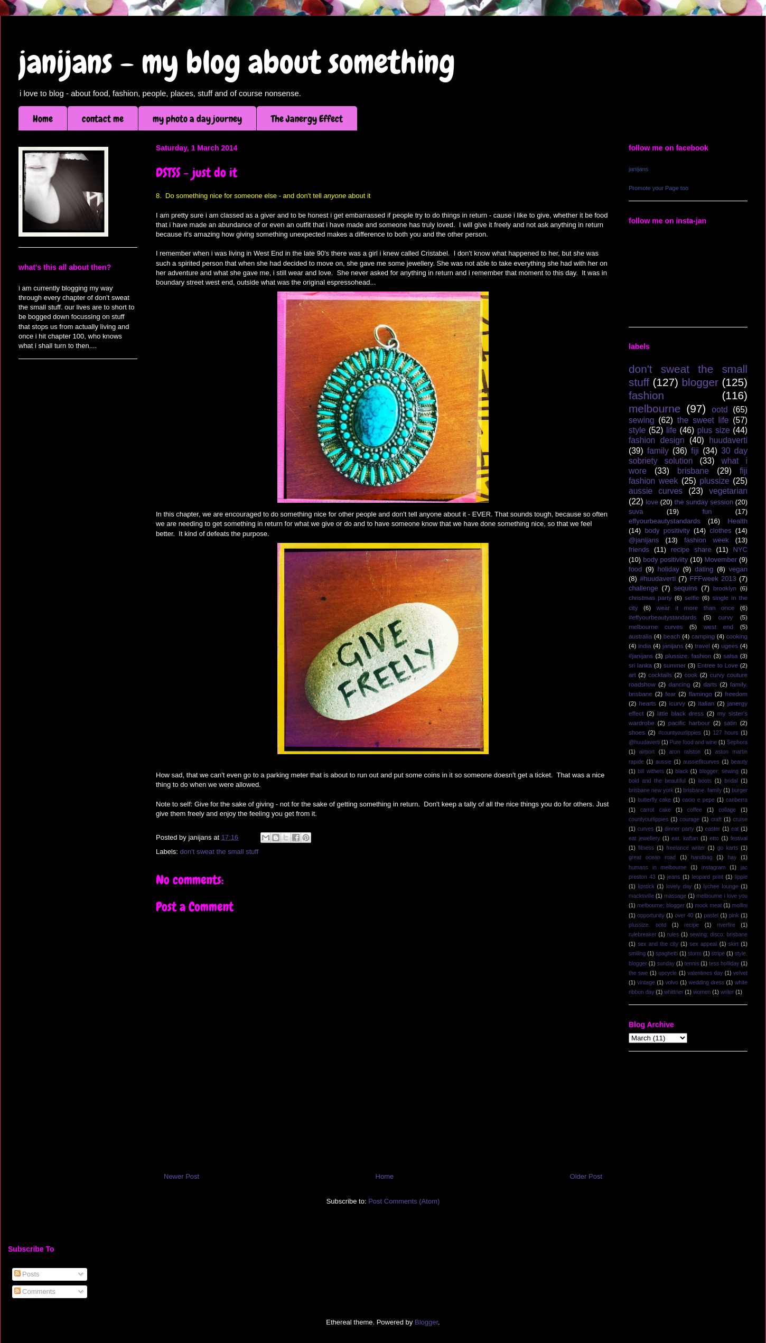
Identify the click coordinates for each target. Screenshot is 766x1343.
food (635, 569)
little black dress (680, 713)
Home (43, 118)
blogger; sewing (719, 771)
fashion (646, 395)
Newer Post (181, 1176)
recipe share (691, 549)
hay (731, 857)
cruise (740, 819)
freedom (736, 693)
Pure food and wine (693, 742)
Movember (721, 560)
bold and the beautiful (657, 781)
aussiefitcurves (701, 762)
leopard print (707, 877)
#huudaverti (658, 579)
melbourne (654, 408)
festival (739, 838)
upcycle (667, 973)
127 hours (725, 733)
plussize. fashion (688, 655)
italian (706, 703)
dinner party (679, 829)
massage (675, 896)
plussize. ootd (647, 925)
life (671, 430)
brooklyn (724, 588)
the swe (638, 973)
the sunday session (704, 502)
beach (672, 636)
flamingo (700, 693)
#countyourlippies (679, 733)
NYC (740, 549)
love (652, 502)
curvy (725, 617)
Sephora (737, 742)
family (658, 450)
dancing (679, 684)
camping (703, 636)
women (702, 992)
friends (639, 549)
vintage (646, 982)
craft (716, 819)
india (644, 645)
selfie (692, 597)
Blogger (426, 1322)
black (681, 771)
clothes (720, 530)
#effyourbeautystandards (662, 617)
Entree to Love (717, 665)
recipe (691, 925)
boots (705, 781)
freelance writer (685, 848)
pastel (711, 915)
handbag (701, 857)
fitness (646, 848)
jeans (673, 877)
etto (713, 838)
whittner (673, 992)
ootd (719, 409)
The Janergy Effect (307, 118)
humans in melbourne (658, 867)
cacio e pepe (698, 800)
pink (734, 915)
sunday (666, 963)
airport (647, 752)
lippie (741, 877)
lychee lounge (720, 886)
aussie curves (656, 490)
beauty (739, 762)
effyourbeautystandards (664, 521)
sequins (685, 588)
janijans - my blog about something (236, 62)
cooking (737, 636)
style (637, 430)
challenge (643, 588)
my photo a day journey (197, 118)
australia (640, 636)
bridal (730, 781)
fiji (695, 450)
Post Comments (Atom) (404, 1201)
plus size (713, 430)
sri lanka (640, 665)
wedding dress (706, 982)
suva (636, 511)
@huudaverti (644, 742)
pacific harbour (689, 722)
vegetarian (728, 490)
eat (735, 829)
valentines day (705, 973)
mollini (740, 905)
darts (710, 684)
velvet (740, 973)
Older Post (586, 1176)
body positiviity (665, 560)
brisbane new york (651, 790)
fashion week (706, 540)
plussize (714, 480)
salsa (730, 655)
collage (727, 810)
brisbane (693, 470)
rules (673, 934)
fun (707, 511)
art (632, 674)
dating (704, 569)
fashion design (657, 440)
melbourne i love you (722, 896)
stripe (718, 953)
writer (727, 992)
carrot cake (655, 810)
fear (670, 693)
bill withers (651, 771)
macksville (641, 896)
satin (730, 722)
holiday (668, 569)
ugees (729, 645)
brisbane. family (702, 790)
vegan (738, 569)
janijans (638, 169)
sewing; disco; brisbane (718, 934)
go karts (727, 848)
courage (690, 819)
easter (712, 829)
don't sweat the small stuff (219, 852)
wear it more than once (696, 607)
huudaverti (728, 440)
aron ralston (684, 752)
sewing (642, 420)
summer (675, 665)
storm (695, 953)
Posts (27, 1274)
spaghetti (667, 953)
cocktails (660, 674)
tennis (692, 963)
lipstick (646, 886)
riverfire (726, 925)
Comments (34, 1291)
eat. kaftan (684, 838)
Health (737, 521)
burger (740, 790)
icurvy (677, 703)
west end (718, 626)
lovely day (679, 886)
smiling (637, 953)
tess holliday (724, 963)
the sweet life (703, 420)
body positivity (666, 530)
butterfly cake (654, 800)
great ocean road (652, 857)
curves (646, 829)
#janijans (641, 655)
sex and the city (658, 944)
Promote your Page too (658, 188)
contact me (103, 118)
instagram (714, 867)
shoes (637, 732)
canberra (737, 800)
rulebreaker (643, 934)
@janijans (644, 540)
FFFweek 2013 (712, 579)
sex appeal (703, 944)
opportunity (650, 915)
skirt (733, 944)
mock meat (708, 905)
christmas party (650, 597)
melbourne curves (656, 626)
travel (702, 645)
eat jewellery (644, 838)
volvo (671, 982)
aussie (663, 762)
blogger (700, 382)
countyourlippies (648, 819)
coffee (694, 810)
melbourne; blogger (661, 905)
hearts (647, 703)
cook (690, 674)
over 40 (684, 915)
